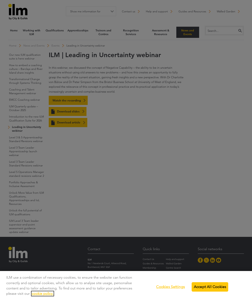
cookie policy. (42, 293)
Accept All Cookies (210, 287)
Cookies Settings (170, 287)
